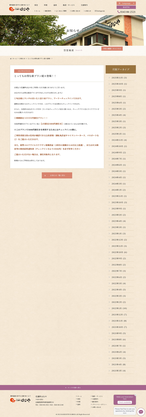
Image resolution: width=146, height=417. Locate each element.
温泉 (55, 5)
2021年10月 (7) (119, 327)
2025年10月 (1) (119, 83)
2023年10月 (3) (119, 202)
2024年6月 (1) (119, 165)
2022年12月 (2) (119, 239)
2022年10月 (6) (119, 252)
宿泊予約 (126, 7)
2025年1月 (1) (119, 133)
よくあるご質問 (61, 11)
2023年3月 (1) (119, 227)
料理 (45, 5)
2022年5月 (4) (119, 283)
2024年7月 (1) (119, 158)
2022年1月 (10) (119, 308)
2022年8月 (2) (119, 264)
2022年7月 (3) (119, 271)
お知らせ (88, 11)
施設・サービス (69, 5)
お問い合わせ (75, 11)
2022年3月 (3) (119, 296)
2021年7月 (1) (119, 345)
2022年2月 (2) (119, 302)
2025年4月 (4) (119, 115)
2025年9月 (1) (119, 90)
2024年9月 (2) (119, 152)
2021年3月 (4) (119, 370)
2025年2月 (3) (119, 127)
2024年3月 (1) (119, 183)
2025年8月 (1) (119, 96)
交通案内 (84, 5)
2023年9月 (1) (119, 208)
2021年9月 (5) (119, 333)
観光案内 (48, 11)
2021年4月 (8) (119, 364)
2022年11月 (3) (119, 246)
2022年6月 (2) (119, 277)
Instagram (101, 11)
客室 (36, 5)
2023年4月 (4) (119, 221)
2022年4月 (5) (119, 289)
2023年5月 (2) (119, 214)
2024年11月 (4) (119, 140)
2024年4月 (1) (119, 177)
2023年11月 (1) (119, 196)
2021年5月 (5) (119, 358)
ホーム (38, 11)
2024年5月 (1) (119, 171)
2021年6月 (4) (119, 352)
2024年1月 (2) (119, 189)
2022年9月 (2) (119, 258)
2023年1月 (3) (119, 233)
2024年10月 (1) (119, 146)
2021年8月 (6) (119, 339)
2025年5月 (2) (119, 108)
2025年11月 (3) (119, 77)
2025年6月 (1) (119, 102)
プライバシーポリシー (99, 404)
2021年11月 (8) (119, 320)
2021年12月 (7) (119, 314)
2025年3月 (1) (119, 121)
